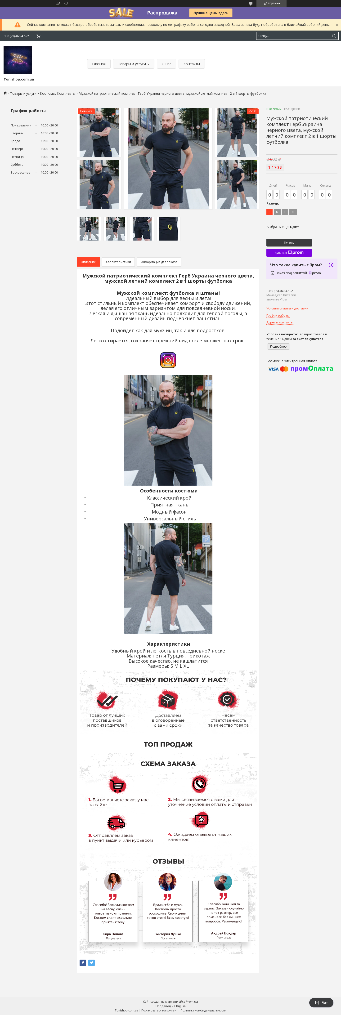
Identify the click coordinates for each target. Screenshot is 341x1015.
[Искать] (334, 36)
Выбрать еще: (282, 226)
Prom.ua (192, 1001)
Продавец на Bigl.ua (171, 1006)
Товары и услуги (132, 63)
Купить (289, 242)
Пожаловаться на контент (159, 1010)
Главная (99, 63)
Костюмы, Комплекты (57, 93)
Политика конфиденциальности (203, 1010)
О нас (166, 63)
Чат (321, 1003)
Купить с (289, 252)
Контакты (192, 63)
